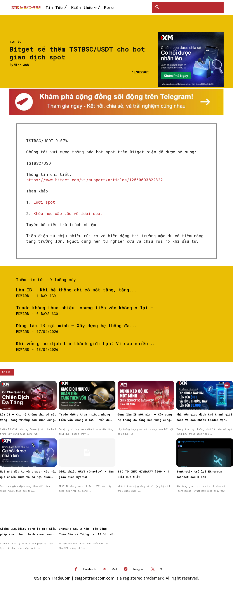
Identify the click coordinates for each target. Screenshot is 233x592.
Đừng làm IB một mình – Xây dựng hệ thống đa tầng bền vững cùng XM (145, 419)
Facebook (89, 569)
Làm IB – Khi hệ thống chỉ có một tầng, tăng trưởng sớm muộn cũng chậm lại (28, 419)
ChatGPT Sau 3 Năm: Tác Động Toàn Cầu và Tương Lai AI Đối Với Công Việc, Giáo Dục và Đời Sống (87, 534)
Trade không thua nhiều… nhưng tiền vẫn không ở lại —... (88, 307)
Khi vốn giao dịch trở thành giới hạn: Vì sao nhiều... (85, 343)
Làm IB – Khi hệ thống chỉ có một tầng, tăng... (76, 290)
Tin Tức (15, 41)
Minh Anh (21, 65)
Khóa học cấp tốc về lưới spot (68, 213)
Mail (114, 569)
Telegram (138, 569)
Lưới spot (44, 202)
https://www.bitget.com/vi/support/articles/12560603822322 (94, 179)
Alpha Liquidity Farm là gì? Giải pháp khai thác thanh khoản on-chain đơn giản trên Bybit (28, 534)
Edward (22, 295)
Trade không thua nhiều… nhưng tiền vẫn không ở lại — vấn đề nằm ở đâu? (84, 419)
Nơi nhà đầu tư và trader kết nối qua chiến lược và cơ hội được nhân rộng (28, 476)
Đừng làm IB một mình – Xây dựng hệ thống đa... (76, 325)
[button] (157, 7)
